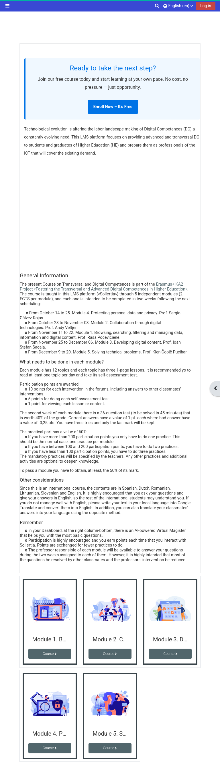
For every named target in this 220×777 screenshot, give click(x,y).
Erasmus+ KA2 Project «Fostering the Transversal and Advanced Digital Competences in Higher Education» (103, 287)
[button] (157, 5)
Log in (205, 5)
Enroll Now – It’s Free (113, 106)
